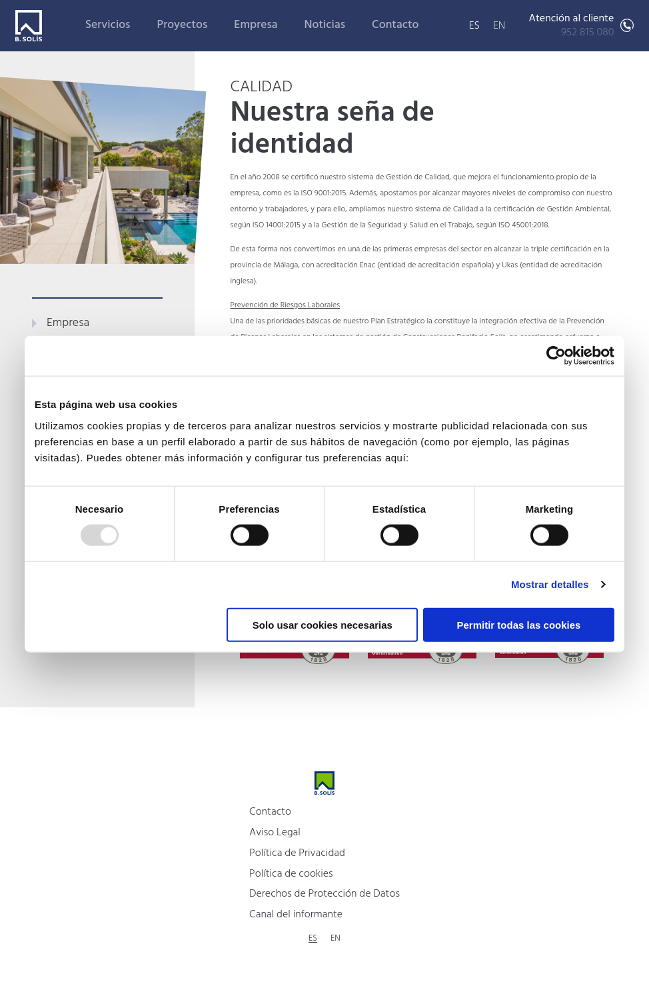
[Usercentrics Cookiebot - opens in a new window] (556, 356)
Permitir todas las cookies (518, 624)
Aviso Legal (275, 832)
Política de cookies (291, 874)
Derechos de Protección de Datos (324, 894)
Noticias (325, 25)
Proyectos (182, 25)
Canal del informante (295, 914)
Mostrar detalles (550, 584)
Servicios (108, 25)
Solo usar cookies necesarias (322, 624)
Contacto (395, 25)
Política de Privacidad (297, 853)
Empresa (255, 25)
